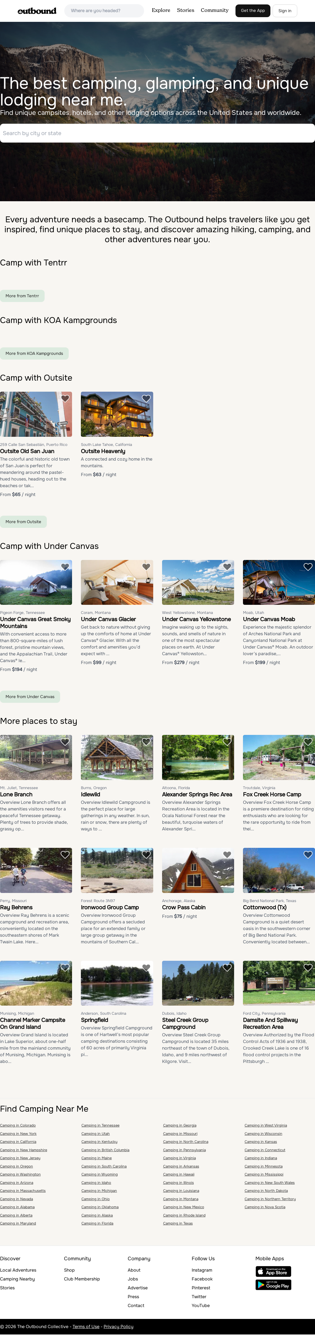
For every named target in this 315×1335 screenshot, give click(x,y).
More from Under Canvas (30, 697)
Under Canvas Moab (269, 619)
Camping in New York (18, 1134)
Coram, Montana (96, 613)
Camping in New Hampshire (23, 1150)
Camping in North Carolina (185, 1142)
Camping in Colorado (18, 1126)
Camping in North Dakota (266, 1191)
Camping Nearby (17, 1279)
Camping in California (18, 1142)
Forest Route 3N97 (98, 901)
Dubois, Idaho (174, 1013)
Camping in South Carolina (104, 1166)
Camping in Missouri (180, 1134)
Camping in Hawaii (178, 1175)
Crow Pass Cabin (184, 908)
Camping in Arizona (16, 1183)
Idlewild (90, 795)
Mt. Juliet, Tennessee (19, 788)
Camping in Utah (95, 1134)
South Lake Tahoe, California (106, 445)
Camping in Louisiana (181, 1191)
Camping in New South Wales (270, 1183)
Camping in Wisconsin (263, 1134)
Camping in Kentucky (99, 1142)
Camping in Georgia (179, 1126)
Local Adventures (18, 1271)
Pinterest (201, 1288)
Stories (185, 10)
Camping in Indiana (261, 1158)
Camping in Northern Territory (270, 1199)
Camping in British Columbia (105, 1150)
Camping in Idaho (96, 1183)
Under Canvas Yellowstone (196, 619)
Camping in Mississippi (264, 1175)
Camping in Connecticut (265, 1150)
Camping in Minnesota (264, 1166)
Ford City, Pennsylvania (264, 1013)
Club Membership (82, 1279)
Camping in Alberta (16, 1215)
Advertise (138, 1288)
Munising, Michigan (17, 1013)
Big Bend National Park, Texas (269, 901)
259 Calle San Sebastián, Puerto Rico (33, 445)
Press (133, 1297)
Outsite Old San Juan (27, 451)
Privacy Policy (119, 1327)
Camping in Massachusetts (23, 1191)
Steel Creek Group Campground (185, 1024)
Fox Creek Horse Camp (272, 795)
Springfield (94, 1020)
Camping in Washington (20, 1175)
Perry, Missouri (13, 901)
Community (215, 10)
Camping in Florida (97, 1224)
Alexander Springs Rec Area (197, 795)
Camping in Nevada (16, 1199)
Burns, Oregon (94, 788)
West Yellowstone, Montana (187, 613)
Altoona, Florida (176, 788)
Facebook (202, 1279)
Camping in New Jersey (20, 1158)
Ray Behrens (16, 908)
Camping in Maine (96, 1158)
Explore (161, 10)
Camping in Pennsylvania (184, 1150)
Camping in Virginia (179, 1158)
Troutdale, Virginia (259, 788)
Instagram (202, 1271)
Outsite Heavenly (103, 451)
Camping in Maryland (18, 1224)
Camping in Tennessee (100, 1126)
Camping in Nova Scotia (265, 1207)
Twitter (199, 1297)
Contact (136, 1306)
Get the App (253, 10)
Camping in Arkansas (181, 1166)
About (134, 1271)
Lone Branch (16, 795)
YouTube (201, 1306)
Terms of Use (86, 1327)
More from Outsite (23, 522)
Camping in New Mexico (183, 1207)
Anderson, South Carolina (103, 1013)
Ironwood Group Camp (110, 908)
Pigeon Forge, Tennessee (22, 613)
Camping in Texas (178, 1224)
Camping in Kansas (261, 1142)
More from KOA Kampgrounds (34, 354)
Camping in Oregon (16, 1166)
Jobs (133, 1279)
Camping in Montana (180, 1199)
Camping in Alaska (97, 1215)
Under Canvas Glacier (108, 619)
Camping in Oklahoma (100, 1207)
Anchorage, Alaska (178, 901)
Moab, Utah (253, 613)
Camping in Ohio (95, 1199)
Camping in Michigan (99, 1191)
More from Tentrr (22, 296)
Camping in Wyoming (99, 1175)
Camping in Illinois (178, 1183)
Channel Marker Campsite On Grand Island (32, 1024)
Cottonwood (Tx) (264, 908)
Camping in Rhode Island (184, 1215)
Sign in (284, 11)
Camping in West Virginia (266, 1126)
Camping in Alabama (17, 1207)
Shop (69, 1271)
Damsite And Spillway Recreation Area (270, 1024)
